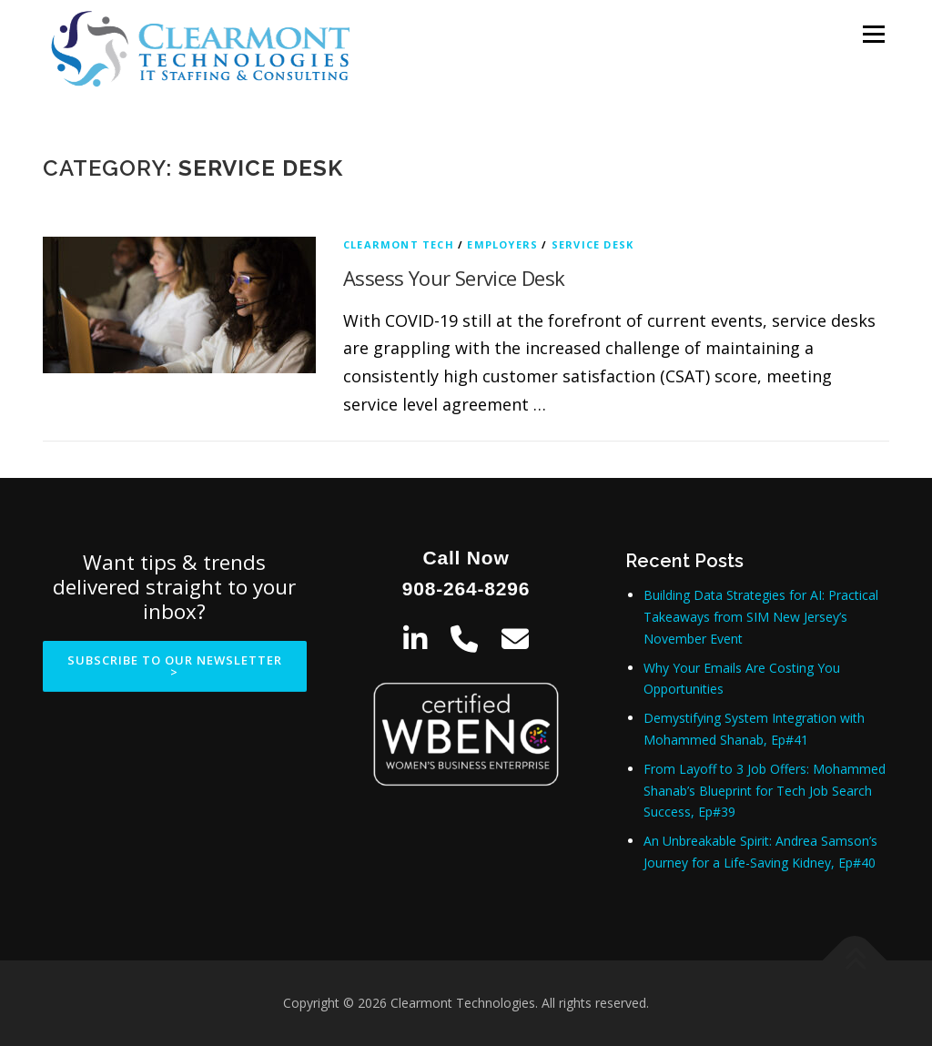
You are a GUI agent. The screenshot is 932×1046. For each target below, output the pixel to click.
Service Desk (592, 244)
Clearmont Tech (398, 244)
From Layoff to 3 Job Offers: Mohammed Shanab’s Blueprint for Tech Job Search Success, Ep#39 (764, 790)
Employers (502, 244)
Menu (873, 34)
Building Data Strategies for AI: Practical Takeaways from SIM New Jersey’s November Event (760, 616)
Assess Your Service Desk (454, 277)
